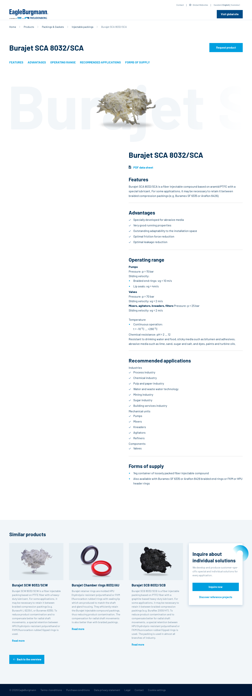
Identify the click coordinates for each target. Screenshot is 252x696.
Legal (127, 690)
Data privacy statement (107, 690)
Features (16, 62)
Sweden (217, 5)
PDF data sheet (143, 167)
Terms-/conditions (51, 690)
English (226, 5)
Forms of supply (137, 62)
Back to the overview (29, 659)
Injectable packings (82, 26)
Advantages (37, 62)
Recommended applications (100, 62)
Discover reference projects (215, 597)
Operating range (63, 62)
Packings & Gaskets (53, 26)
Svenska (235, 5)
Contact (180, 5)
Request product (226, 47)
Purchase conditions (78, 690)
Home (12, 26)
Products (29, 26)
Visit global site (230, 14)
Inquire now (216, 586)
